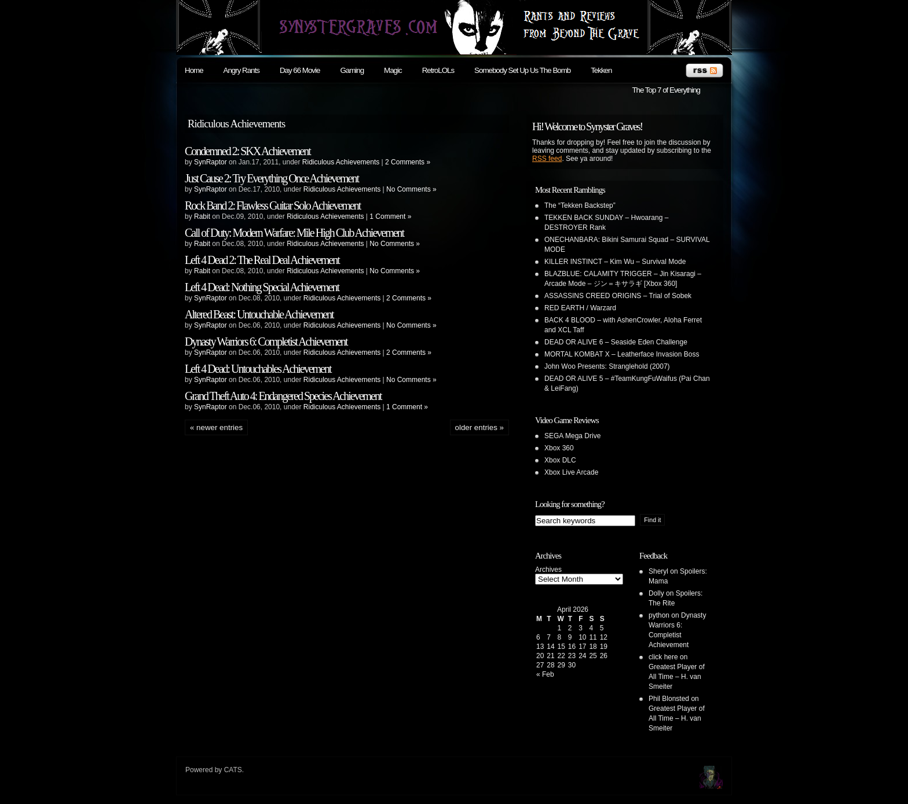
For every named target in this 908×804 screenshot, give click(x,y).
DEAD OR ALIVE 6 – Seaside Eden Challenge (615, 342)
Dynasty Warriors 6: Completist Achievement (266, 341)
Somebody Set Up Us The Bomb (522, 70)
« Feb (545, 674)
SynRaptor (210, 162)
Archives (548, 570)
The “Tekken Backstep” (580, 205)
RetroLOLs (438, 70)
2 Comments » (407, 162)
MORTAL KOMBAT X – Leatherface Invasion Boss (621, 354)
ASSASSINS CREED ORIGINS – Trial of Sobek (617, 296)
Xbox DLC (560, 460)
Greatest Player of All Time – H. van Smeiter (677, 677)
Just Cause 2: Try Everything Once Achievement (271, 178)
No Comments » (411, 189)
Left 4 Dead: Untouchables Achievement (258, 368)
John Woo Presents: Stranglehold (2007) (607, 366)
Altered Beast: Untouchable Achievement (259, 314)
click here (663, 657)
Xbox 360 (559, 448)
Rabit (202, 216)
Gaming (352, 70)
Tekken (601, 70)
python (659, 615)
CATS (233, 770)
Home (194, 70)
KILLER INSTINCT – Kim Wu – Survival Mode (615, 262)
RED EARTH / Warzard (580, 308)
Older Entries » (479, 427)
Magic (393, 70)
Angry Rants (241, 70)
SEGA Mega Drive (572, 436)
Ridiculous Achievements (340, 162)
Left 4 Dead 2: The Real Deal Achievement (262, 260)
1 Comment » (390, 216)
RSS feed (547, 159)
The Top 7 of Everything (666, 90)
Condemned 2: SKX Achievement (247, 151)
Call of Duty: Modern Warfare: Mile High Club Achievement (294, 232)
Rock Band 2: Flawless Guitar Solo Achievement (272, 205)
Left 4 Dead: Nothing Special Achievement (262, 287)
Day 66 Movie (300, 70)
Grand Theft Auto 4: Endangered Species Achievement (283, 396)
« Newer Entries (216, 427)
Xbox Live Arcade (571, 472)
